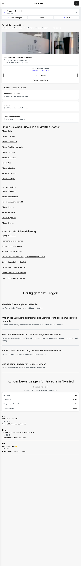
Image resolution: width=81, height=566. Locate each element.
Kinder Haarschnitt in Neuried (14, 262)
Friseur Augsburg (9, 218)
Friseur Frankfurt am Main (12, 147)
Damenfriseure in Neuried (12, 246)
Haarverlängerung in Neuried (13, 278)
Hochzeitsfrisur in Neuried (12, 241)
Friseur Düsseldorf (9, 142)
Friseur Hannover (9, 157)
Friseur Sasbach (8, 212)
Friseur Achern (8, 207)
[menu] (3, 3)
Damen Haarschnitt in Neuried (14, 267)
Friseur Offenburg (9, 191)
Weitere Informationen (40, 80)
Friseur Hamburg (8, 152)
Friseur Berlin (7, 131)
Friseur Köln (6, 163)
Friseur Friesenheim (10, 196)
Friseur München (8, 168)
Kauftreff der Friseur (12, 116)
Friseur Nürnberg (9, 173)
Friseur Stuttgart (8, 179)
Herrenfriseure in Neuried (12, 251)
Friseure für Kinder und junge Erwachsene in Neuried (23, 257)
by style (7, 105)
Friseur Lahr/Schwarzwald (12, 202)
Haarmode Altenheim (12, 94)
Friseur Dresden (8, 136)
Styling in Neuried (9, 235)
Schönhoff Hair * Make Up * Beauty (17, 57)
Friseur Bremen (8, 223)
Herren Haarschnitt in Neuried (14, 273)
